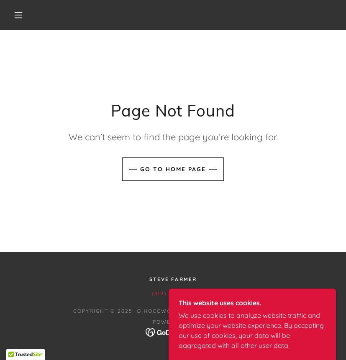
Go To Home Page (173, 169)
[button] (18, 15)
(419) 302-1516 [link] (173, 293)
